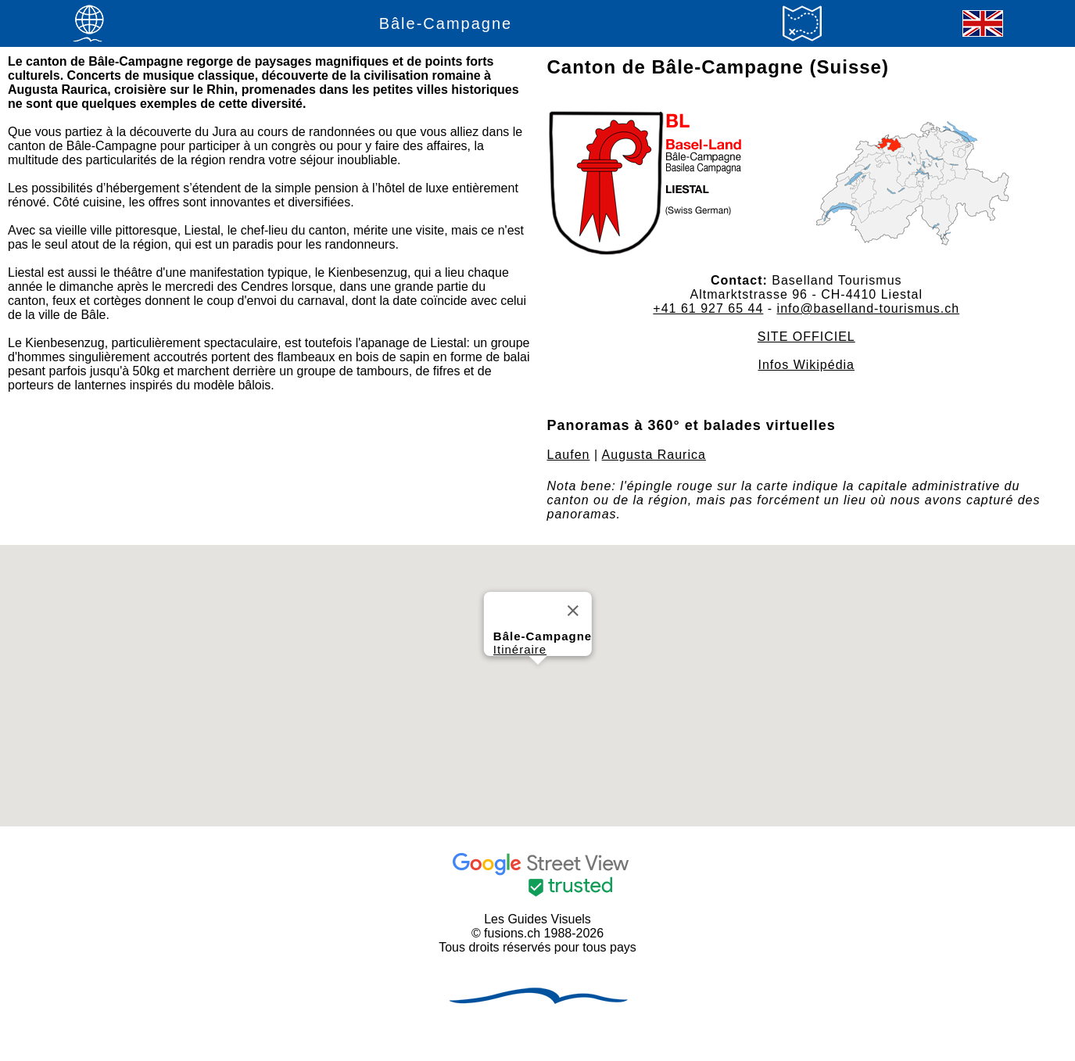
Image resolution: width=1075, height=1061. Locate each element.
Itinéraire (519, 649)
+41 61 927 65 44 (708, 308)
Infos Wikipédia (806, 364)
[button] (538, 679)
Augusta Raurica (654, 454)
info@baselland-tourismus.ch (868, 308)
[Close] (573, 610)
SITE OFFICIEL (806, 336)
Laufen (568, 454)
